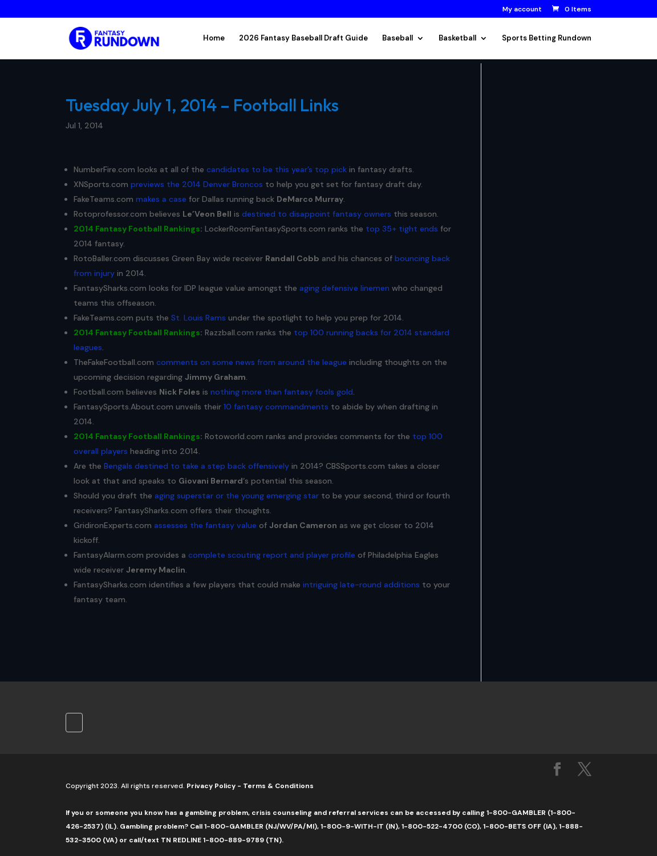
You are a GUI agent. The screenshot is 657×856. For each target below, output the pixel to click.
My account (522, 10)
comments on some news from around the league (251, 362)
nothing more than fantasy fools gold (281, 392)
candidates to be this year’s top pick (276, 169)
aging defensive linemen (344, 288)
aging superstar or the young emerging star (237, 495)
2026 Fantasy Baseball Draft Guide (303, 38)
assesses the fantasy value (205, 525)
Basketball (457, 38)
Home (214, 38)
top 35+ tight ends (402, 229)
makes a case (161, 199)
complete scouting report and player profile (271, 555)
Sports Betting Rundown (546, 38)
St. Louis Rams (198, 318)
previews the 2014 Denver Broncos (197, 184)
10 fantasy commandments (276, 406)
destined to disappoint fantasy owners (316, 214)
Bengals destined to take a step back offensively (196, 466)
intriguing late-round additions (361, 584)
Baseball (397, 38)
